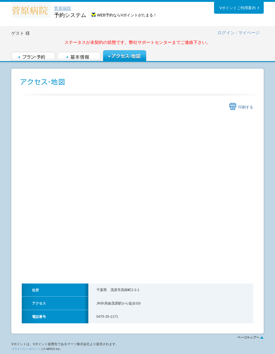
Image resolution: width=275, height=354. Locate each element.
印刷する (245, 107)
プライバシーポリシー (26, 349)
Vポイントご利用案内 (237, 8)
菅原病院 (62, 8)
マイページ (249, 32)
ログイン (226, 32)
